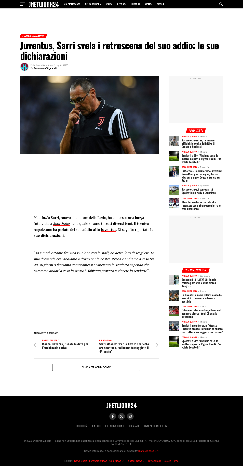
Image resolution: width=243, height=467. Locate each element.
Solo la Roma (171, 461)
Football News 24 (136, 461)
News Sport (80, 461)
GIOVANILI (161, 4)
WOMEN (148, 4)
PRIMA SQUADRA (93, 4)
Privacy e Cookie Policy (155, 427)
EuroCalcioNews (98, 461)
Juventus (108, 229)
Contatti (96, 427)
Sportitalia (61, 223)
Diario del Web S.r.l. (148, 451)
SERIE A (108, 4)
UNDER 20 (135, 4)
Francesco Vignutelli (45, 68)
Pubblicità (81, 427)
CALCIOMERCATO (72, 4)
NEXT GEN (121, 4)
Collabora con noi (115, 427)
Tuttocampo (154, 461)
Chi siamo (134, 427)
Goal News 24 (117, 461)
